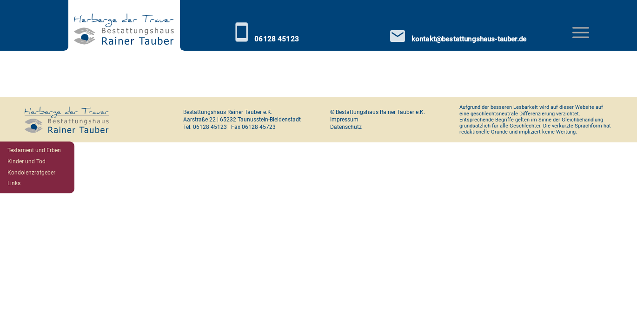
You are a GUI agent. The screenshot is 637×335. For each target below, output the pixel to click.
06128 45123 (266, 32)
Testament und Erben (34, 150)
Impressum (344, 119)
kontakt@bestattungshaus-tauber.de (458, 36)
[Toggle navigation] (581, 32)
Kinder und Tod (26, 161)
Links (13, 184)
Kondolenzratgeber (31, 172)
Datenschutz (346, 127)
